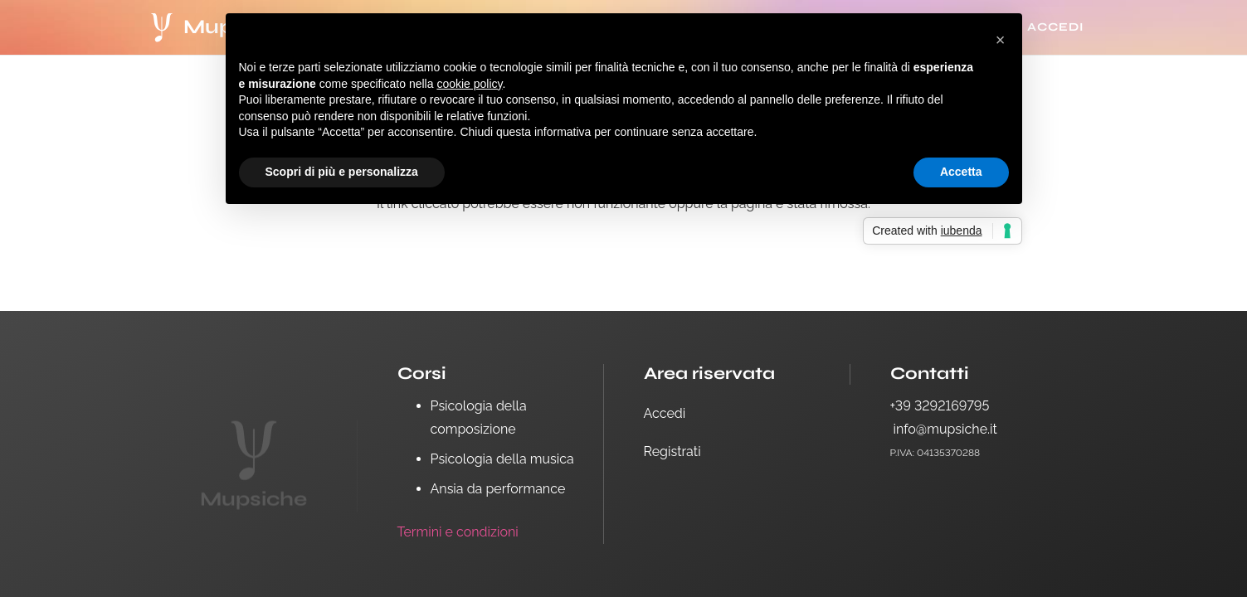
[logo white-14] (162, 27)
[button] (1000, 40)
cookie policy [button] (469, 83)
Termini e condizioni (458, 532)
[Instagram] (947, 493)
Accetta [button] (961, 171)
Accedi (665, 413)
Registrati (672, 451)
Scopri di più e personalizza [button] (341, 171)
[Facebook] (906, 493)
